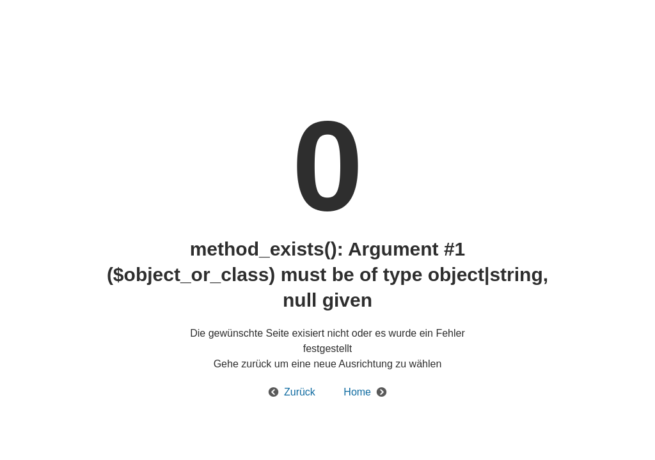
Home (357, 392)
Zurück (299, 392)
